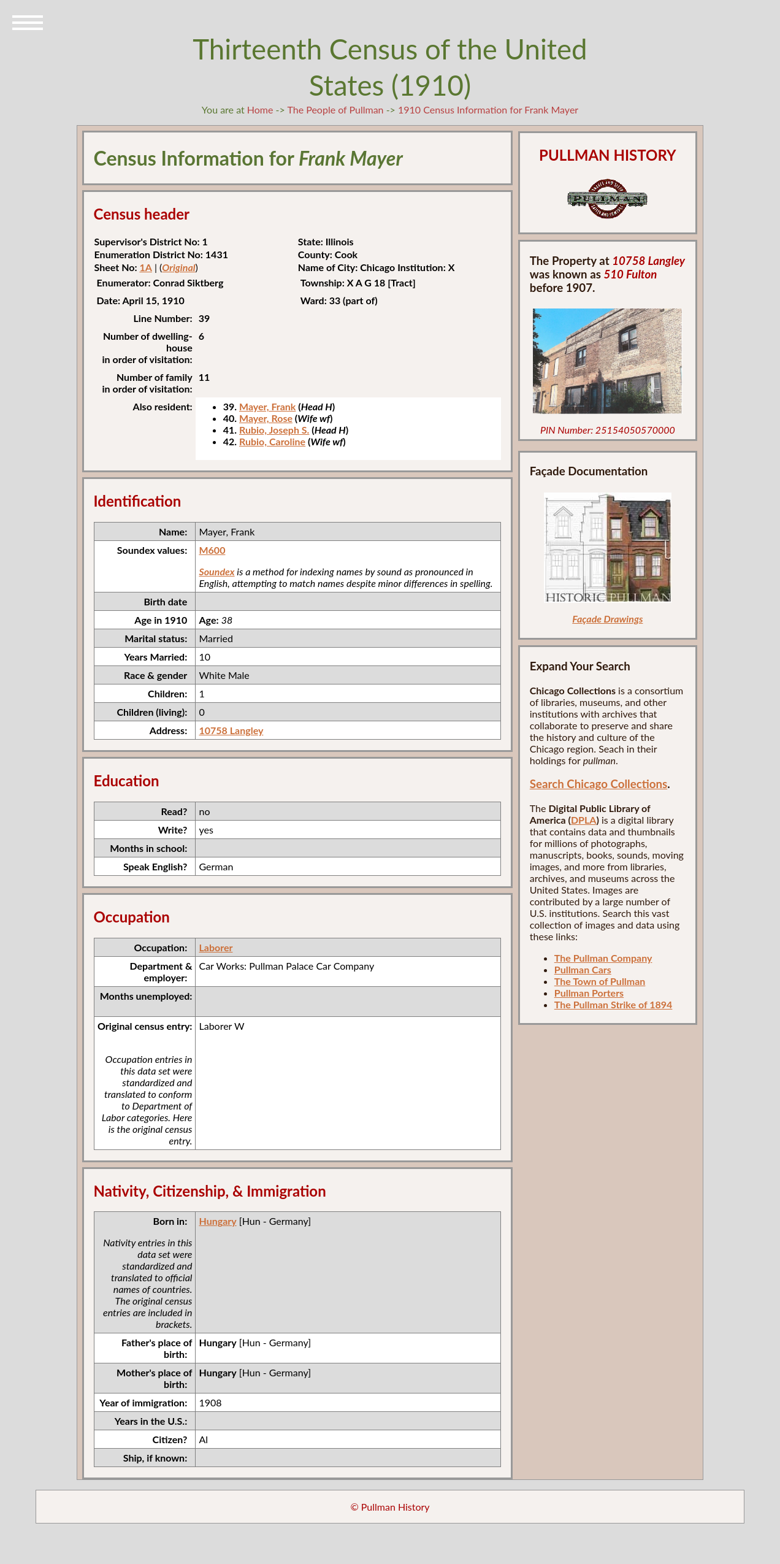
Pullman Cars (582, 969)
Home (260, 109)
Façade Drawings (607, 618)
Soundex (216, 571)
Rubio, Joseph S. (274, 429)
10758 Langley (231, 730)
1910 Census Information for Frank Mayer (488, 109)
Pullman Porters (589, 993)
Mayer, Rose (265, 418)
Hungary (217, 1221)
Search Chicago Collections (598, 784)
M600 (212, 550)
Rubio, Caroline (272, 441)
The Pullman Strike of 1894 (613, 1004)
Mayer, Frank (267, 406)
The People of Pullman (335, 109)
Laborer (215, 947)
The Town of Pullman (600, 981)
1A (145, 267)
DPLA (584, 820)
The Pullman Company (603, 958)
